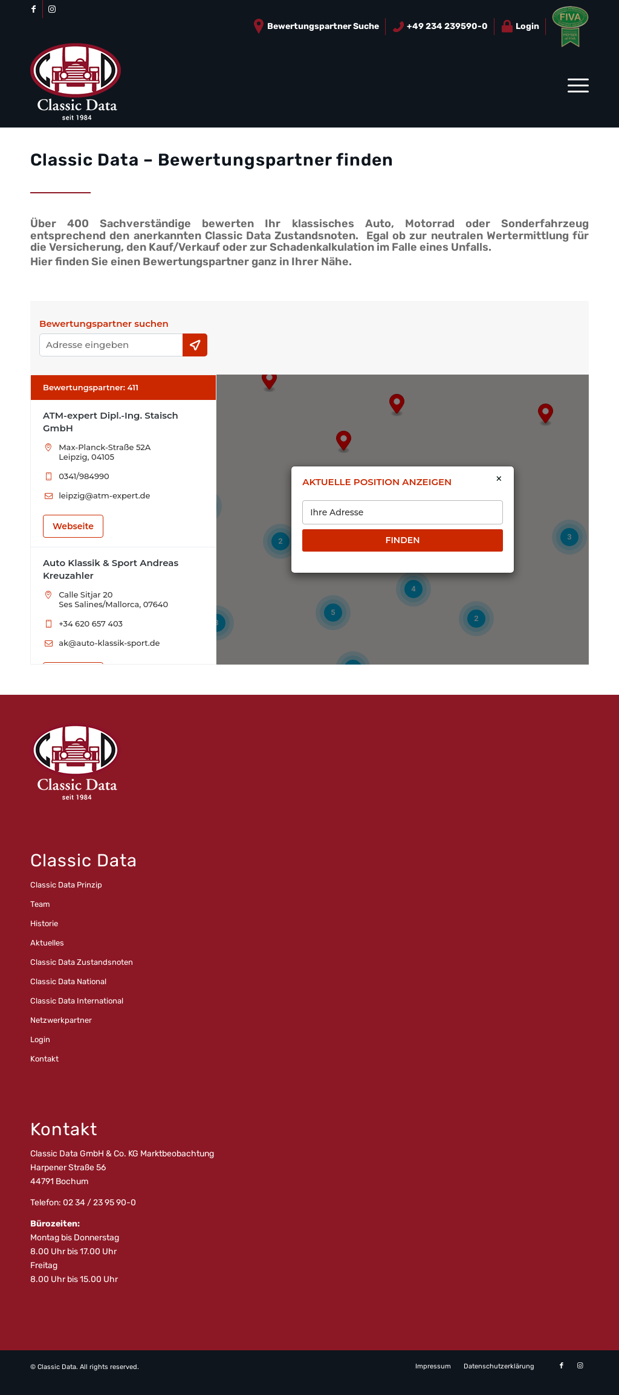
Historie (44, 923)
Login (520, 26)
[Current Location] (195, 344)
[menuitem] (316, 26)
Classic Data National (68, 981)
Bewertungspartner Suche (315, 26)
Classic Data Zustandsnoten (81, 962)
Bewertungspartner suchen (104, 324)
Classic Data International (76, 1000)
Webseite (73, 526)
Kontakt (44, 1058)
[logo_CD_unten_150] (75, 85)
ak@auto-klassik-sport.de (109, 643)
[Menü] (574, 85)
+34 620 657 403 (91, 623)
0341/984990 (84, 476)
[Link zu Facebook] (33, 9)
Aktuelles (47, 942)
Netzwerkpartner (61, 1020)
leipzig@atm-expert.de (104, 495)
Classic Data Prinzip (66, 884)
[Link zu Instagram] (52, 9)
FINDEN (402, 540)
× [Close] (499, 479)
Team (40, 904)
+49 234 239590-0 (440, 26)
